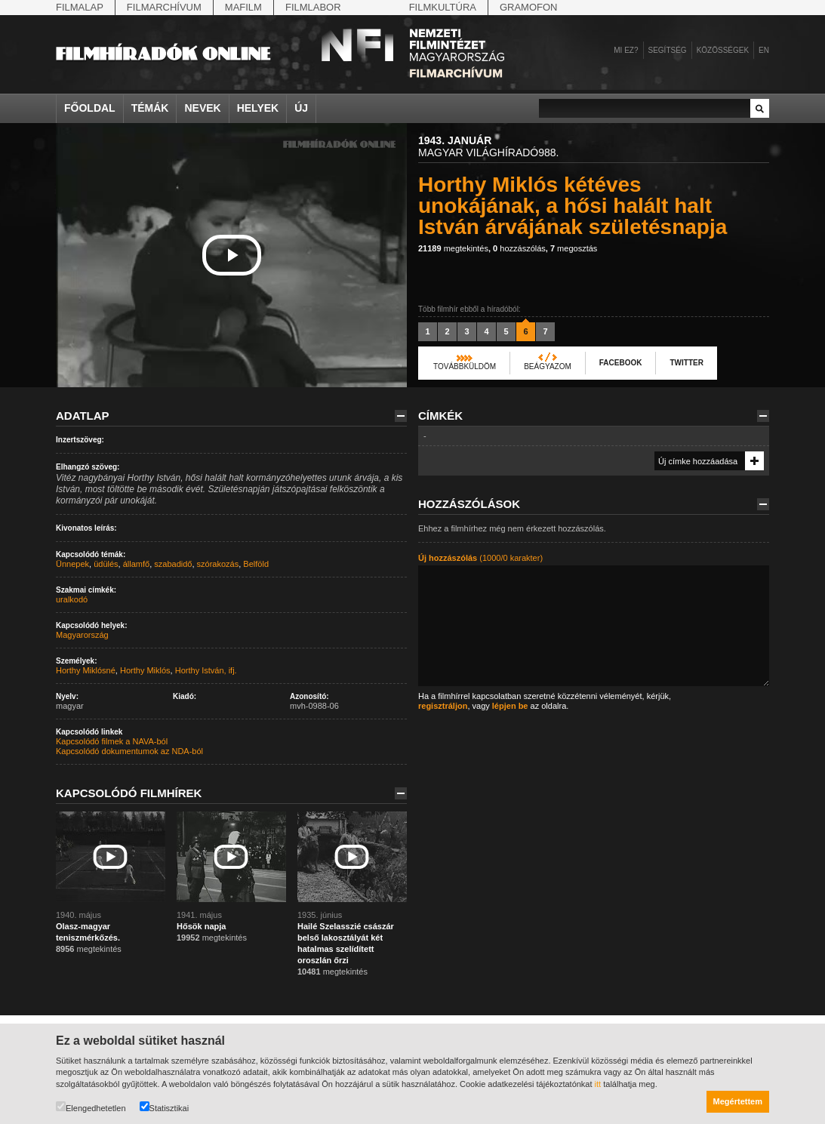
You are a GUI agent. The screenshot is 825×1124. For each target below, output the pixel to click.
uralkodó (72, 599)
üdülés (106, 563)
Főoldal (89, 108)
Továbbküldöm (464, 366)
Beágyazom (547, 366)
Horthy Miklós (145, 670)
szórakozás (218, 563)
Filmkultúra (442, 7)
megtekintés (453, 248)
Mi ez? (626, 50)
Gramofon (529, 7)
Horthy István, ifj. (206, 670)
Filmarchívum (164, 7)
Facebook (620, 363)
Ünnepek (72, 563)
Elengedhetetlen (91, 1107)
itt (598, 1084)
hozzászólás (519, 248)
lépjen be (510, 705)
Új (301, 108)
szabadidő (173, 563)
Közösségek (723, 50)
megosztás (573, 248)
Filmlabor (313, 7)
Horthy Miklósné (85, 670)
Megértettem (737, 1101)
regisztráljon (442, 705)
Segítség (667, 50)
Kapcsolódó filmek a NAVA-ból (112, 741)
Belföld (256, 563)
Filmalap (79, 7)
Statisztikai (164, 1107)
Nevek (202, 108)
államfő (136, 563)
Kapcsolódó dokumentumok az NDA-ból (129, 751)
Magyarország (82, 634)
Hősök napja (201, 926)
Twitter (686, 363)
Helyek (258, 108)
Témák (150, 108)
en (764, 50)
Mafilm (243, 7)
